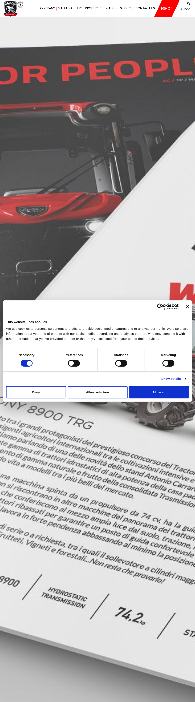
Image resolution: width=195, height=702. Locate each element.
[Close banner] (187, 306)
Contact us (145, 8)
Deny (36, 392)
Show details (171, 378)
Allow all (159, 392)
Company (47, 8)
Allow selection (97, 392)
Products (93, 8)
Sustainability (70, 8)
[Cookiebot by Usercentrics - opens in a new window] (160, 306)
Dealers (110, 8)
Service (126, 8)
